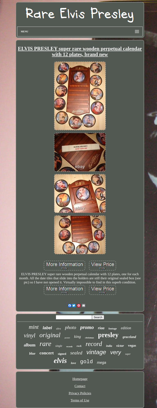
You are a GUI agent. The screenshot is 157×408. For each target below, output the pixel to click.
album (29, 345)
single (58, 345)
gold (86, 362)
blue (32, 353)
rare (45, 343)
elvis (60, 361)
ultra (58, 328)
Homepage (79, 379)
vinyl (29, 335)
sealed (76, 352)
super (128, 354)
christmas (89, 337)
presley (108, 335)
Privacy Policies (80, 393)
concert (46, 352)
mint (34, 327)
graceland (129, 337)
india (109, 345)
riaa (101, 328)
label (47, 328)
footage (113, 328)
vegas (132, 345)
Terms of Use (80, 400)
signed (62, 353)
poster (67, 337)
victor (120, 345)
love (73, 363)
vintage (96, 352)
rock (79, 345)
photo (70, 327)
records (69, 346)
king (77, 336)
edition (126, 328)
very (115, 352)
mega (101, 363)
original (50, 335)
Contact (80, 386)
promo (87, 327)
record (94, 343)
